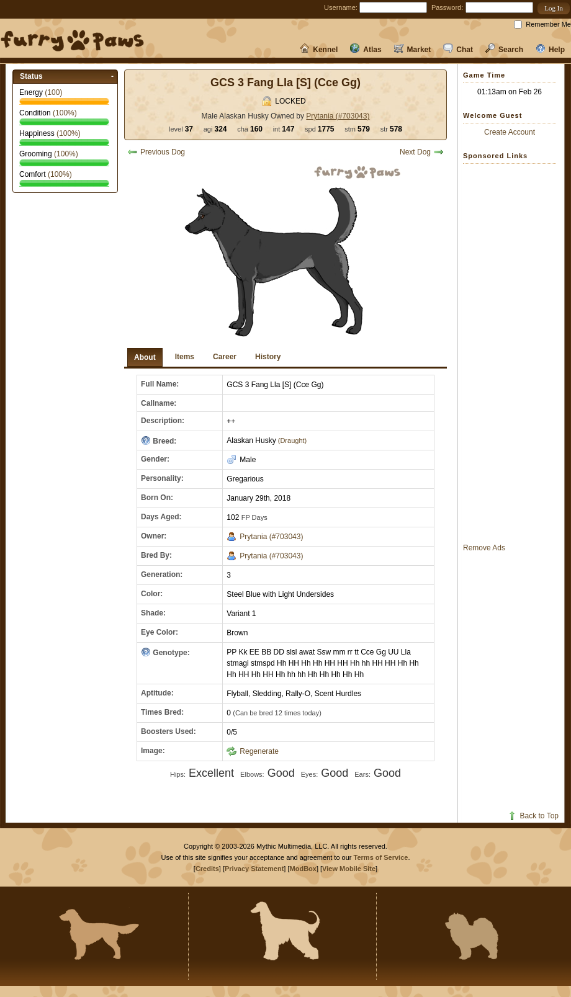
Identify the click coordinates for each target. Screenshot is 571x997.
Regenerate (253, 751)
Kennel (319, 49)
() (53, 92)
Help (550, 49)
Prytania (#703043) (337, 116)
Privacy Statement (254, 868)
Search (504, 49)
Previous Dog (156, 152)
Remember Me (548, 24)
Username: (340, 7)
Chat (458, 49)
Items (184, 356)
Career (224, 356)
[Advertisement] (512, 353)
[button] (553, 8)
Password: (447, 7)
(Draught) (291, 440)
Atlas (365, 49)
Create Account (509, 132)
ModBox (303, 868)
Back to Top (533, 815)
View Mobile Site (348, 868)
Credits (207, 868)
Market (412, 49)
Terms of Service (381, 857)
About (145, 357)
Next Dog (422, 152)
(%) (65, 113)
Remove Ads (484, 547)
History (268, 356)
